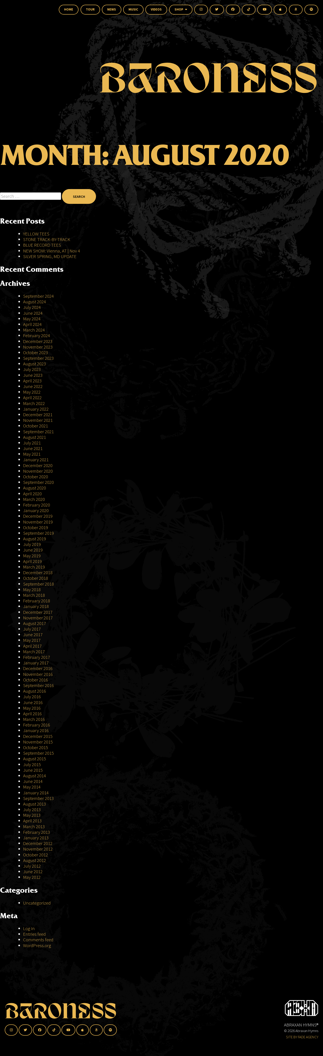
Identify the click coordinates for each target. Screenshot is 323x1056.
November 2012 (38, 849)
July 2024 (32, 307)
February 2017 (36, 657)
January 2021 (36, 460)
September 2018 (38, 584)
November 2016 (38, 674)
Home (68, 9)
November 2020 (38, 471)
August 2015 (34, 759)
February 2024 (36, 335)
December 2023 (37, 341)
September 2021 (38, 432)
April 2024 (32, 324)
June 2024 (33, 313)
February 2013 (36, 832)
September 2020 (38, 482)
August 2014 (34, 776)
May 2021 (32, 454)
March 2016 (34, 719)
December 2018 (37, 572)
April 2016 (32, 714)
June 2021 (33, 448)
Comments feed (38, 940)
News (111, 9)
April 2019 (32, 561)
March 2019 (34, 567)
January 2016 (36, 730)
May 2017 (32, 640)
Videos (156, 9)
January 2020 (36, 510)
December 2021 (37, 415)
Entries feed (34, 934)
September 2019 (38, 533)
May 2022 (32, 392)
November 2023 (38, 347)
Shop (181, 9)
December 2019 (37, 516)
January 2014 (36, 793)
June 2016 (33, 702)
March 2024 (34, 330)
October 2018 (35, 578)
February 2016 (36, 725)
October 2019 (35, 527)
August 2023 (34, 364)
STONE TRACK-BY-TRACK (46, 239)
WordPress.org (37, 945)
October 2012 (35, 855)
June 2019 (33, 550)
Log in (29, 928)
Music (133, 9)
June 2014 (33, 781)
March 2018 (34, 595)
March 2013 (34, 826)
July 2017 (32, 629)
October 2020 (35, 477)
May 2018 (32, 589)
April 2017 (32, 646)
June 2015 (33, 770)
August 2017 (34, 623)
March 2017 (34, 652)
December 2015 (37, 736)
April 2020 (32, 494)
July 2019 (32, 544)
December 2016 (37, 668)
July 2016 (32, 697)
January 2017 (36, 663)
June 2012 (33, 872)
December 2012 (37, 843)
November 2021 (38, 420)
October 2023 (35, 352)
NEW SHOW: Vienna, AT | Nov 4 (51, 251)
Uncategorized (37, 903)
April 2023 (32, 381)
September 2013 (38, 798)
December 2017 (37, 612)
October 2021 (35, 426)
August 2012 (34, 860)
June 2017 (33, 634)
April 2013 (32, 821)
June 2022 (33, 386)
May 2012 (32, 877)
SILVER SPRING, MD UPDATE (49, 256)
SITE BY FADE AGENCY (302, 1036)
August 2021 (34, 437)
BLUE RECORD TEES (42, 245)
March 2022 (34, 403)
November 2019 (38, 522)
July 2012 (32, 866)
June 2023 (33, 375)
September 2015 (38, 753)
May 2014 (32, 787)
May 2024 (32, 319)
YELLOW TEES (36, 234)
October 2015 (35, 747)
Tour (90, 9)
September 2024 (38, 296)
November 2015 (38, 742)
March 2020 (34, 499)
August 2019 (34, 539)
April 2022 (32, 397)
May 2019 (32, 556)
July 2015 (32, 764)
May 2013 (32, 815)
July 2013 (32, 809)
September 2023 (38, 358)
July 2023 (32, 369)
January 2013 (36, 838)
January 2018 (36, 606)
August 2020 (34, 488)
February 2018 (36, 601)
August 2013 (34, 804)
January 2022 (36, 409)
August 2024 (34, 302)
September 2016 (38, 685)
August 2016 (34, 691)
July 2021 (32, 443)
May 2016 (32, 708)
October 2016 (35, 680)
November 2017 (38, 618)
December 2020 (37, 465)
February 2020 (36, 505)
